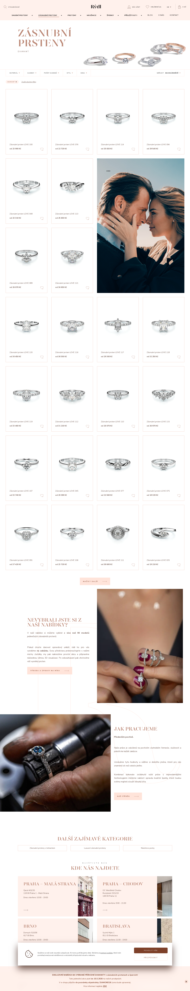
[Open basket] (182, 7)
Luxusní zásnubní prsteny (95, 848)
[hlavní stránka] (96, 9)
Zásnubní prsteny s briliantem (42, 848)
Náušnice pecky (147, 848)
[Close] (186, 981)
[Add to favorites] (41, 149)
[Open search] (12, 7)
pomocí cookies (106, 953)
